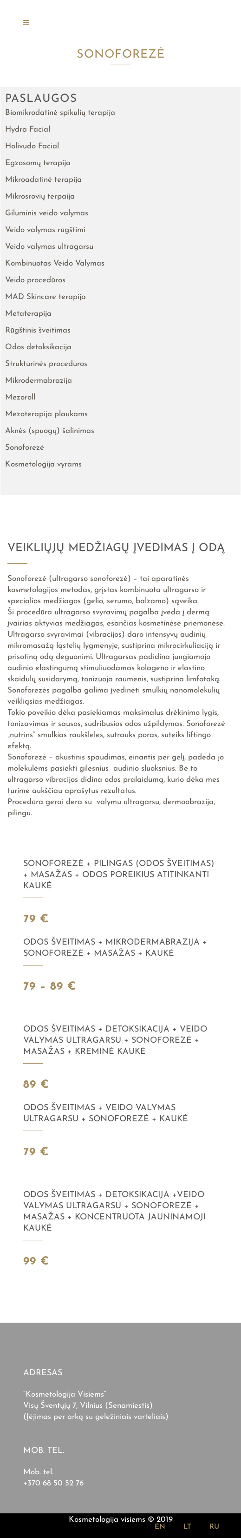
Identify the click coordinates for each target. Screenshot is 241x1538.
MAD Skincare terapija (45, 297)
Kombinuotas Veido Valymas (54, 263)
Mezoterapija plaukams (46, 414)
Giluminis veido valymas (46, 213)
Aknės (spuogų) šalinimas (49, 431)
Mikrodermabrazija (38, 381)
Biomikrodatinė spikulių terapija (60, 113)
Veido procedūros (35, 280)
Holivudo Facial (32, 146)
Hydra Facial (27, 129)
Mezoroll (20, 397)
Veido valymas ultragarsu (49, 247)
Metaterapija (28, 314)
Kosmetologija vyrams (43, 464)
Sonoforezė (24, 448)
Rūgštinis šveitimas (38, 330)
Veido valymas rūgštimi (45, 230)
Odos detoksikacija (38, 347)
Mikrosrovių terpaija (40, 196)
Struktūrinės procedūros (46, 364)
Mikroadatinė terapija (43, 180)
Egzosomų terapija (38, 163)
